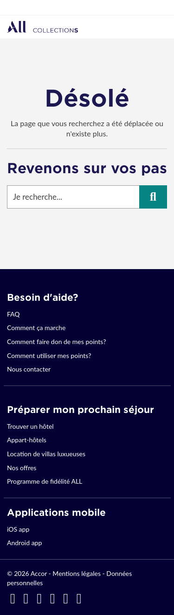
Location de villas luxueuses (46, 454)
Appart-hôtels (26, 440)
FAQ (13, 314)
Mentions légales (76, 573)
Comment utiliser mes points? (49, 355)
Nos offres (21, 468)
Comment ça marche (36, 327)
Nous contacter (29, 369)
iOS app (18, 529)
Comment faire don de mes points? (56, 341)
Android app (24, 543)
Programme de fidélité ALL (44, 481)
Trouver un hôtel (30, 426)
